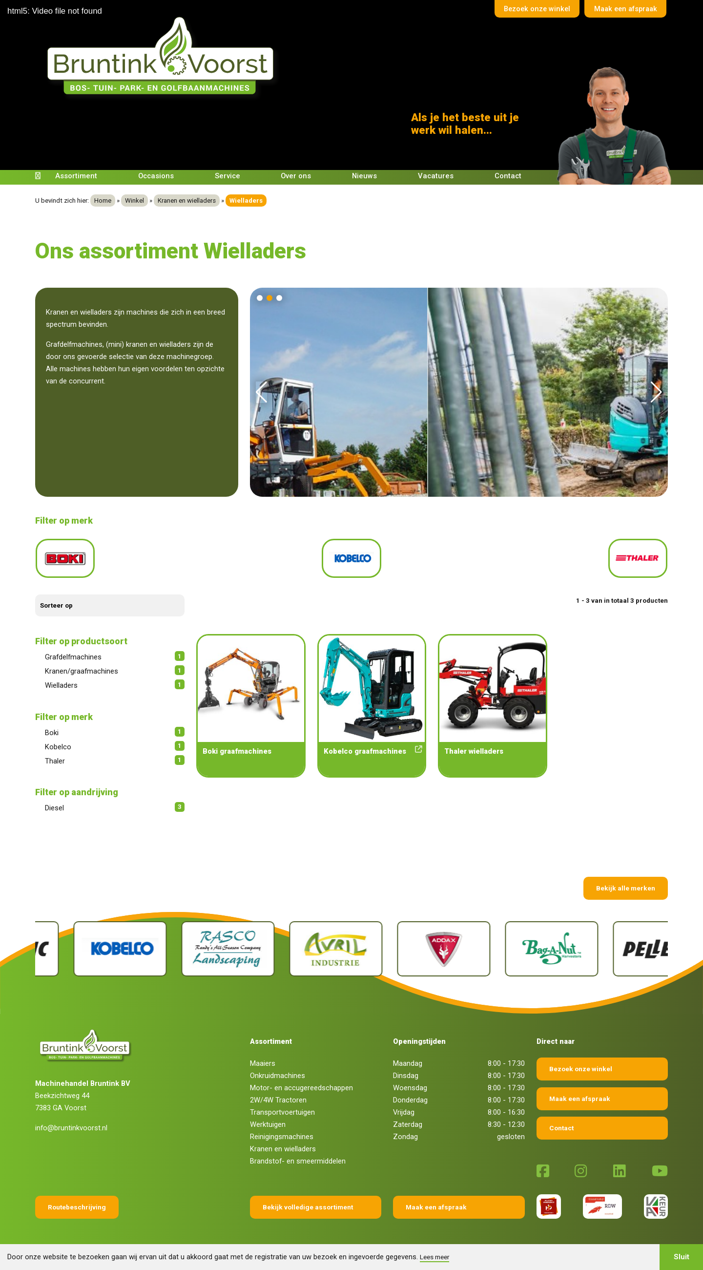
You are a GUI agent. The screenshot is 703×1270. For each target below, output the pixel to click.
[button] (260, 298)
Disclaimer (310, 1242)
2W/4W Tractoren (278, 1095)
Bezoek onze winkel (531, 9)
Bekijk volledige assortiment (308, 1202)
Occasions (156, 175)
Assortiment (76, 175)
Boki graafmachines (237, 746)
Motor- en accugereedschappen (301, 1083)
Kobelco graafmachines (372, 746)
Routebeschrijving (77, 1202)
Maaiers (262, 1059)
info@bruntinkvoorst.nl (71, 1123)
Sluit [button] (681, 1256)
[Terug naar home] (163, 55)
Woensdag (410, 1083)
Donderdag (410, 1095)
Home (102, 200)
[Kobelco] (189, 944)
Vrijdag (403, 1107)
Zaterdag (407, 1120)
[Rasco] (297, 944)
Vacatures (436, 175)
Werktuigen (268, 1120)
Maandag (407, 1059)
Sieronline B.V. (561, 1242)
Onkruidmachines (277, 1071)
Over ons (296, 175)
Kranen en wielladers (187, 200)
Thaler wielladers (473, 746)
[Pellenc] (81, 944)
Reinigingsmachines (281, 1132)
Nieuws (364, 175)
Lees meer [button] (434, 1257)
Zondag (405, 1132)
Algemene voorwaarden (254, 1242)
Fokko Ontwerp (457, 1242)
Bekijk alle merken (625, 884)
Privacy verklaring (358, 1242)
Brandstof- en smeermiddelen (298, 1156)
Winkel (134, 200)
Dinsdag (405, 1071)
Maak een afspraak (623, 9)
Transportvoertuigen (282, 1107)
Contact (508, 175)
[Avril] (405, 944)
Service (227, 175)
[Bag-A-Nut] (621, 944)
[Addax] (513, 944)
